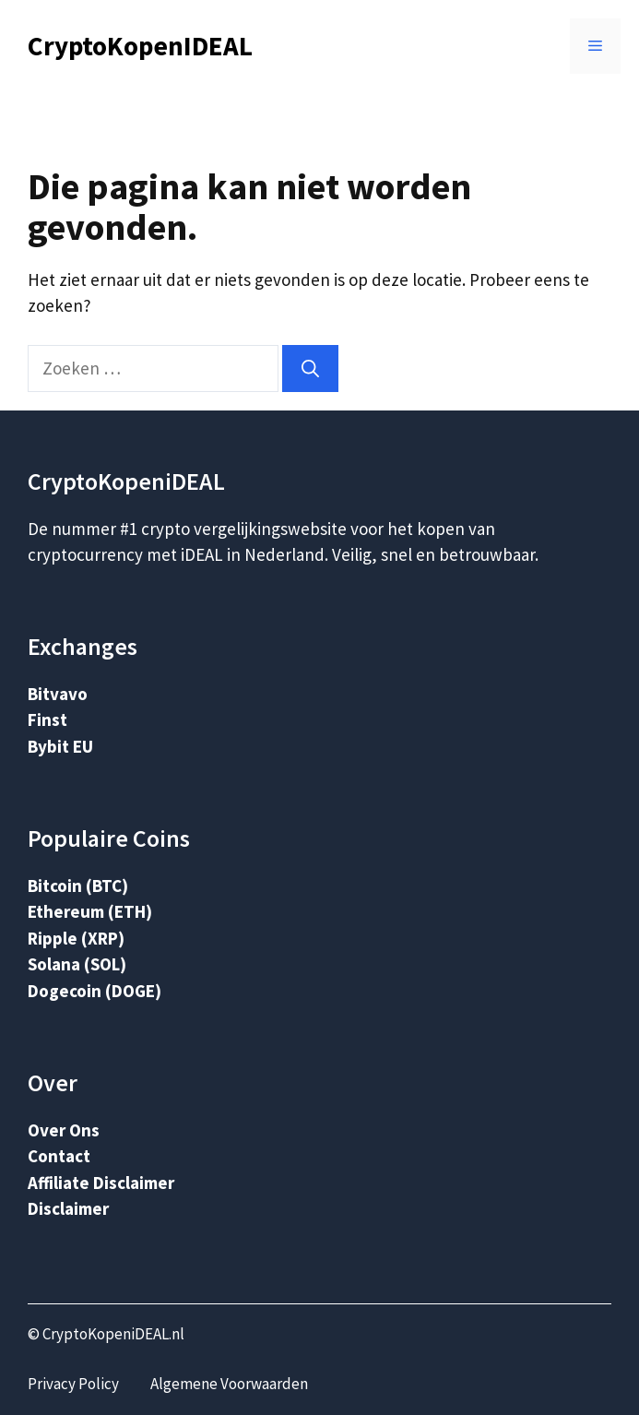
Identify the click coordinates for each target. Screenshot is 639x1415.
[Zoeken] (310, 368)
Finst (47, 719)
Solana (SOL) (77, 964)
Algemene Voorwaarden (229, 1383)
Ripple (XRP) (76, 938)
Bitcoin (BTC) (78, 885)
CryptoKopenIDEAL (140, 46)
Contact (59, 1156)
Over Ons (64, 1130)
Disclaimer (68, 1208)
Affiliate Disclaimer (101, 1182)
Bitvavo (58, 694)
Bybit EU (60, 746)
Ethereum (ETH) (90, 911)
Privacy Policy (73, 1383)
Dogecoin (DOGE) (94, 991)
